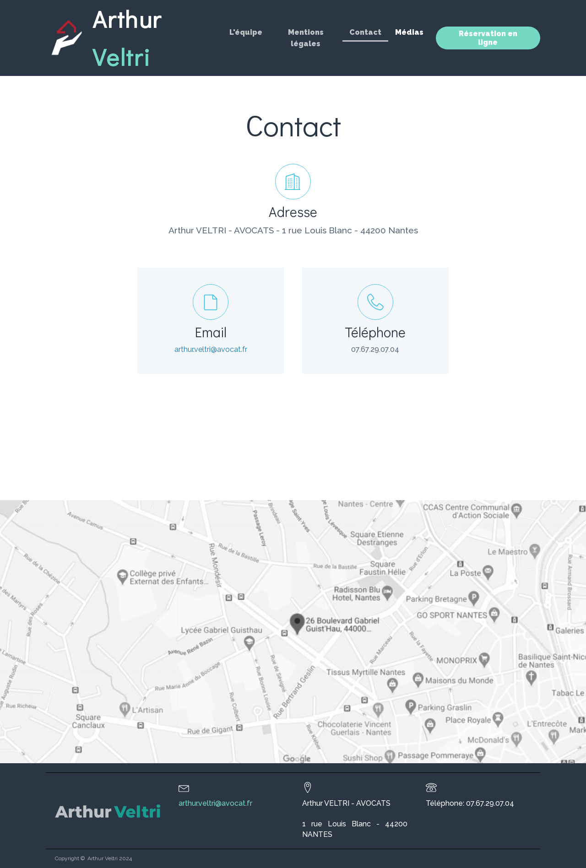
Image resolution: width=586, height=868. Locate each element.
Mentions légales (306, 38)
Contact (365, 32)
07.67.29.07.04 (375, 349)
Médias (409, 32)
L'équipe (245, 32)
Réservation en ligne (488, 38)
